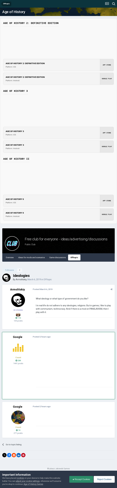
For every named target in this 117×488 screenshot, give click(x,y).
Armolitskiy (21, 279)
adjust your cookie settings (28, 481)
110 (18, 318)
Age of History (13, 12)
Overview (10, 257)
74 (18, 430)
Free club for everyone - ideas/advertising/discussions (66, 239)
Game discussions (57, 257)
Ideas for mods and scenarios (31, 257)
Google (17, 337)
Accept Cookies (81, 479)
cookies (20, 478)
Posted (42, 289)
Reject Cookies (104, 479)
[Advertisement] (71, 365)
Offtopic (74, 257)
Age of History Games (33, 484)
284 (18, 360)
